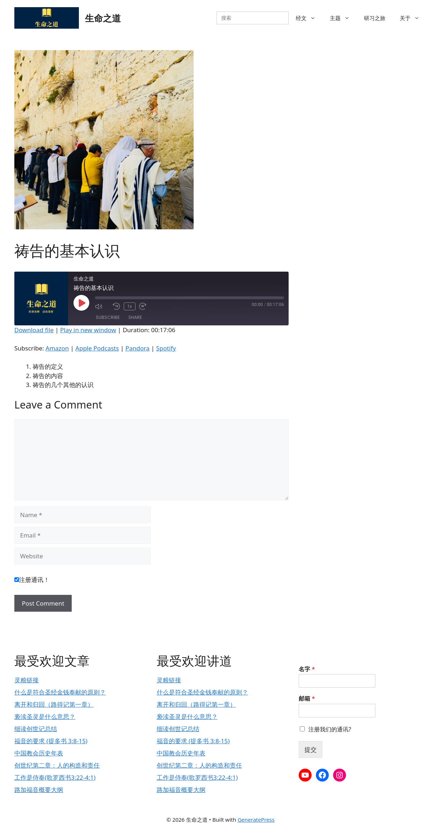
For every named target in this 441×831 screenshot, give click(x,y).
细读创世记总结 (35, 729)
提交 (310, 749)
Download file (34, 330)
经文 (309, 18)
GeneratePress (256, 819)
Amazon (57, 348)
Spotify (166, 348)
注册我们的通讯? (329, 729)
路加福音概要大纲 (38, 789)
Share (135, 317)
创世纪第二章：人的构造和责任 (57, 765)
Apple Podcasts (97, 348)
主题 (343, 18)
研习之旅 (374, 18)
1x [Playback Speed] (129, 306)
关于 (413, 18)
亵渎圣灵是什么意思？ (44, 716)
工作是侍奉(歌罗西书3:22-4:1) (54, 777)
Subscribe (108, 317)
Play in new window (88, 330)
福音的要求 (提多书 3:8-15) (50, 741)
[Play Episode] (81, 303)
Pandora (137, 348)
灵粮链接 (26, 680)
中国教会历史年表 (38, 753)
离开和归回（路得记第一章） (54, 704)
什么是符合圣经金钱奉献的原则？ (60, 692)
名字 (307, 669)
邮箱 (307, 698)
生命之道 (103, 18)
